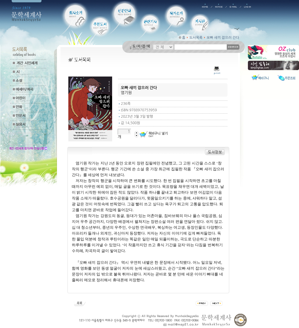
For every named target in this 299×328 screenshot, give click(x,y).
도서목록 (196, 37)
